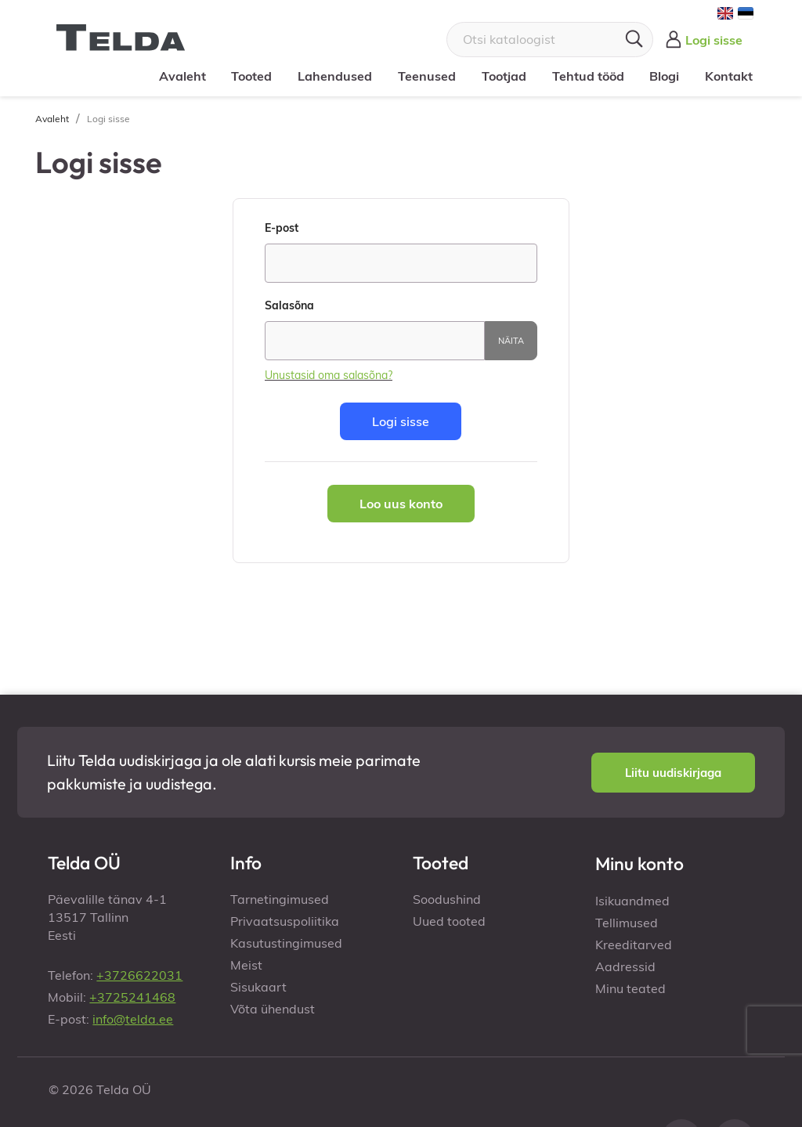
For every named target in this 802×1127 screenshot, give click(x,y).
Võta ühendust (272, 1009)
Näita (511, 340)
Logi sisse (400, 421)
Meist (246, 965)
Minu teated (630, 988)
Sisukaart (258, 987)
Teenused (427, 76)
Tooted (251, 76)
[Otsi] (549, 39)
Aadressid (625, 966)
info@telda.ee (132, 1019)
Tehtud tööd (587, 76)
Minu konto (639, 863)
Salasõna (289, 305)
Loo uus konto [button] (401, 503)
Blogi (664, 76)
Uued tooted (449, 921)
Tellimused (626, 922)
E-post (281, 228)
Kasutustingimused (286, 943)
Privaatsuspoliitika (284, 921)
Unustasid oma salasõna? (328, 375)
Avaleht (182, 76)
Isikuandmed (632, 900)
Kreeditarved (633, 944)
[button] (673, 773)
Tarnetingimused (279, 899)
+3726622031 (139, 975)
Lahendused (335, 76)
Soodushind (447, 899)
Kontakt (729, 76)
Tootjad (504, 76)
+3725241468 (132, 997)
